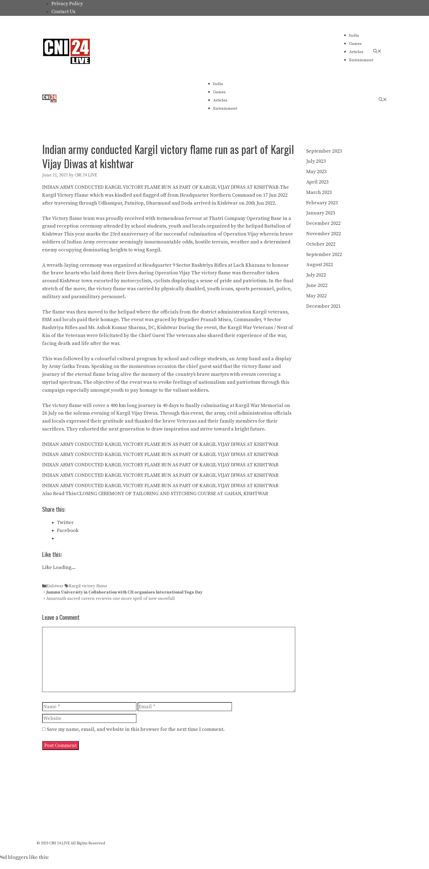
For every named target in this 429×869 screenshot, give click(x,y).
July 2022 (316, 275)
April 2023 (317, 182)
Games (355, 43)
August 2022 (319, 264)
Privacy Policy (67, 4)
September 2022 (324, 254)
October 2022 (320, 244)
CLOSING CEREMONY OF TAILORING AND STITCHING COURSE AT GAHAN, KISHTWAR (172, 493)
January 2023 (320, 213)
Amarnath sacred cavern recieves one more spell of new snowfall (110, 598)
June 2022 (316, 285)
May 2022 (316, 296)
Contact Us (63, 11)
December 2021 (323, 306)
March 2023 (319, 192)
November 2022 (323, 234)
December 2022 (323, 223)
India (354, 35)
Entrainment (361, 60)
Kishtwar (54, 586)
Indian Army (81, 242)
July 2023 (316, 161)
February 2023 (322, 203)
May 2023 (316, 171)
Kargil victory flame (88, 586)
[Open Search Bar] (377, 51)
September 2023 (324, 151)
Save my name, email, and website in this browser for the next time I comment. (136, 729)
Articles (356, 51)
